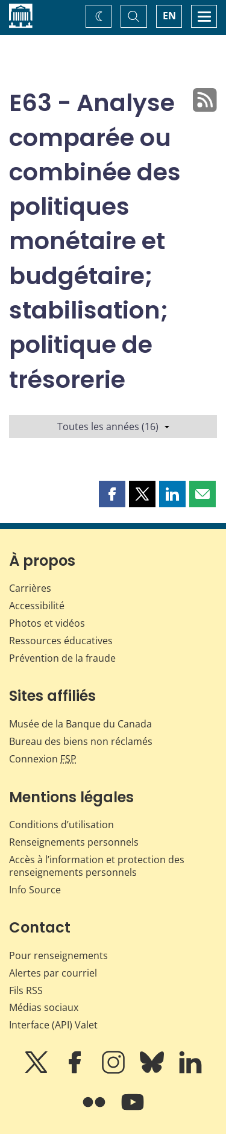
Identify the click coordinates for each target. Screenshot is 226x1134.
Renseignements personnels (74, 842)
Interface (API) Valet (53, 1024)
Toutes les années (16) (113, 426)
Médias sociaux (43, 1007)
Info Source (35, 889)
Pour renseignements (58, 955)
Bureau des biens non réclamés (80, 741)
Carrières (30, 588)
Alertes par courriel (53, 973)
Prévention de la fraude (62, 658)
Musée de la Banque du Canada (80, 723)
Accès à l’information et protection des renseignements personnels (96, 866)
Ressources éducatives (61, 640)
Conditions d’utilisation (61, 824)
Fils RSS (26, 990)
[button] (112, 494)
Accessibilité (36, 605)
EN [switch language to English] (169, 15)
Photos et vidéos (47, 623)
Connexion (43, 758)
